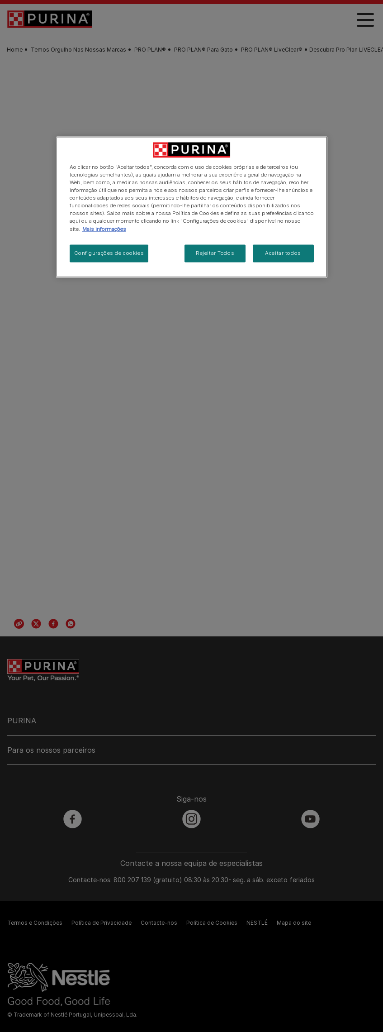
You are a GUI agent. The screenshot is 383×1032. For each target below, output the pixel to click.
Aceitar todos (283, 253)
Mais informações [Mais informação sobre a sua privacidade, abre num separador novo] (104, 229)
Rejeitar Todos (215, 253)
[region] (191, 206)
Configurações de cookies (109, 253)
